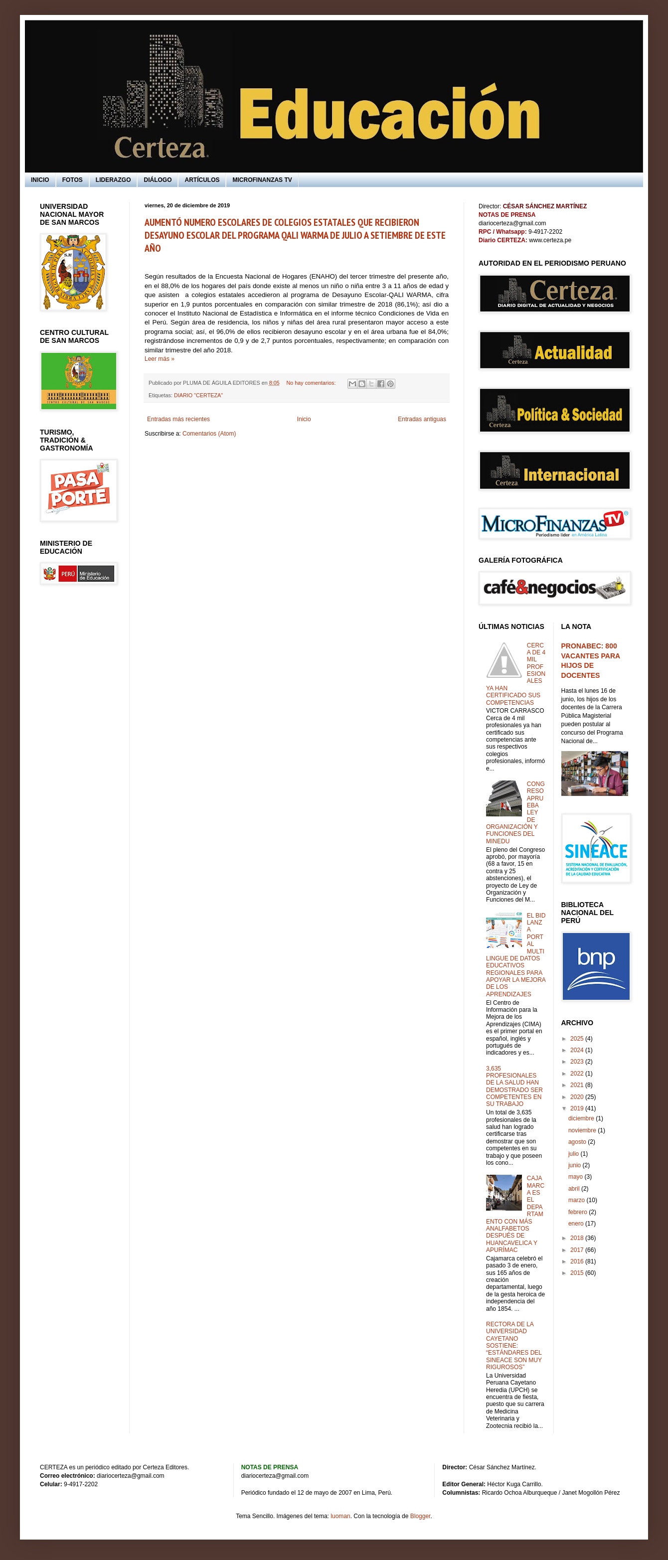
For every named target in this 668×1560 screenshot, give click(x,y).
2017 (577, 1250)
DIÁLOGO (157, 179)
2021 (577, 1085)
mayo (576, 1176)
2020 (577, 1096)
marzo (577, 1200)
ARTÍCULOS (201, 179)
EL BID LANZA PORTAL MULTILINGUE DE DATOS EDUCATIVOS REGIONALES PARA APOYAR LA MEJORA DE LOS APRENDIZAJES (515, 955)
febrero (578, 1212)
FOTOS (72, 179)
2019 (577, 1108)
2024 (577, 1050)
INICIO (40, 179)
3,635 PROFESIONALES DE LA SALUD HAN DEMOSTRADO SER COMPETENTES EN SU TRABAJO (514, 1086)
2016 (577, 1261)
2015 (577, 1272)
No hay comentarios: (311, 383)
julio (574, 1153)
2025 (577, 1038)
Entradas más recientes (178, 419)
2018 (577, 1238)
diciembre (582, 1118)
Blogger (420, 1516)
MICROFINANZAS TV (262, 179)
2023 (577, 1061)
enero (576, 1223)
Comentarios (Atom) (209, 433)
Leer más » (159, 358)
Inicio (304, 419)
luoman (340, 1516)
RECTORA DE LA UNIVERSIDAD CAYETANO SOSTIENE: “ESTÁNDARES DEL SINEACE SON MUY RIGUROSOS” (514, 1346)
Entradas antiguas (422, 419)
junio (575, 1165)
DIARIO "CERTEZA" (198, 395)
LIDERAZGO (113, 179)
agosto (578, 1141)
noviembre (583, 1130)
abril (574, 1188)
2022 (577, 1073)
